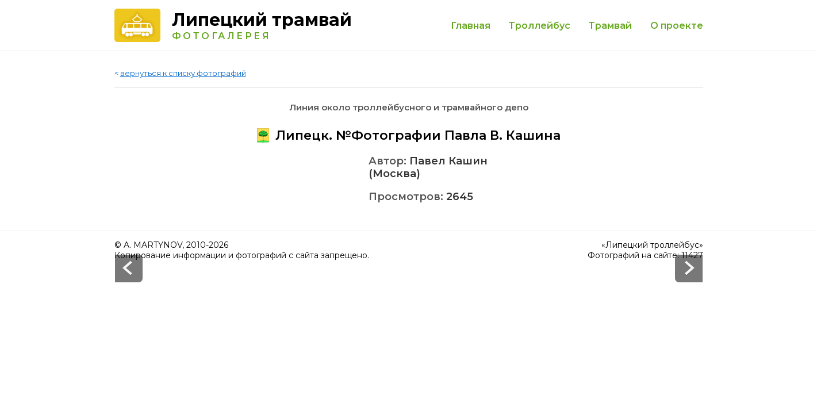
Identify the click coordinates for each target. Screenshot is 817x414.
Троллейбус (539, 25)
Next (129, 268)
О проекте (676, 25)
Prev (689, 268)
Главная (470, 25)
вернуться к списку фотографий (183, 73)
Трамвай (610, 25)
